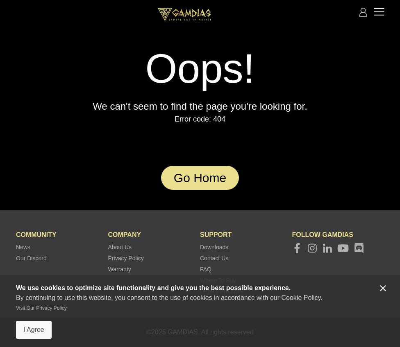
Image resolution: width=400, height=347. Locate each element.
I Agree (33, 329)
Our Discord (31, 258)
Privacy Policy (126, 258)
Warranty (119, 269)
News (23, 247)
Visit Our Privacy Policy (41, 308)
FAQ (205, 269)
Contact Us (214, 258)
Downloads (214, 247)
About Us (120, 247)
